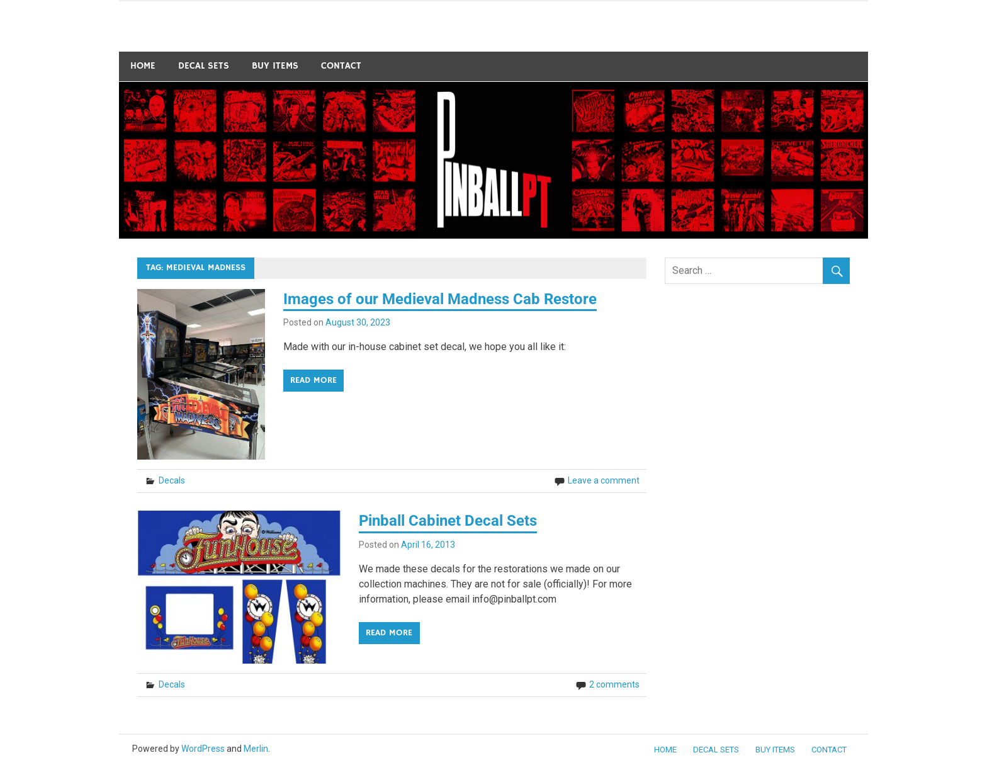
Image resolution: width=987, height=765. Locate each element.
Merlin (256, 749)
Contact (341, 66)
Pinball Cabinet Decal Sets (448, 521)
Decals (172, 480)
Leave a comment (604, 480)
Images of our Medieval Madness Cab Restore (440, 299)
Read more (313, 380)
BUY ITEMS (275, 66)
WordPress (203, 749)
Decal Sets (203, 66)
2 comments (614, 684)
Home (142, 66)
